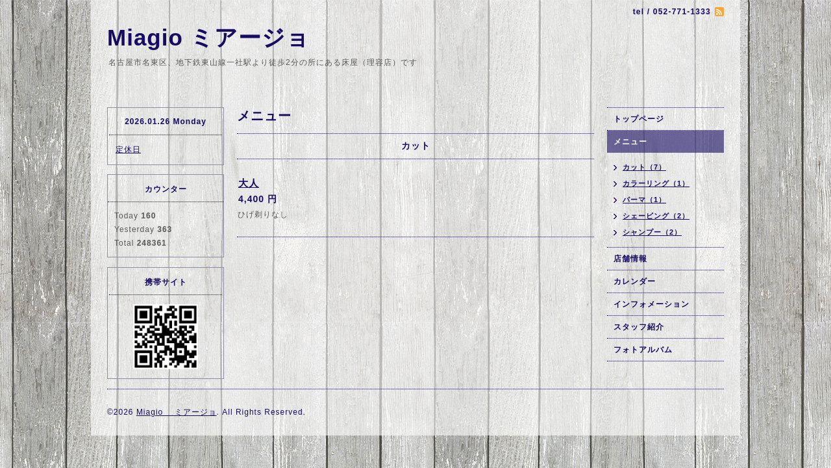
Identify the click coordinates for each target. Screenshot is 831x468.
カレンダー (635, 281)
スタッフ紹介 (639, 327)
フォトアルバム (643, 349)
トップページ (639, 119)
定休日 (128, 149)
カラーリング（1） (656, 183)
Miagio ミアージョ (208, 37)
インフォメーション (651, 304)
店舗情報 (630, 258)
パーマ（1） (644, 199)
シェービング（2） (656, 216)
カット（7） (644, 167)
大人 (248, 182)
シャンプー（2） (652, 232)
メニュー (630, 141)
